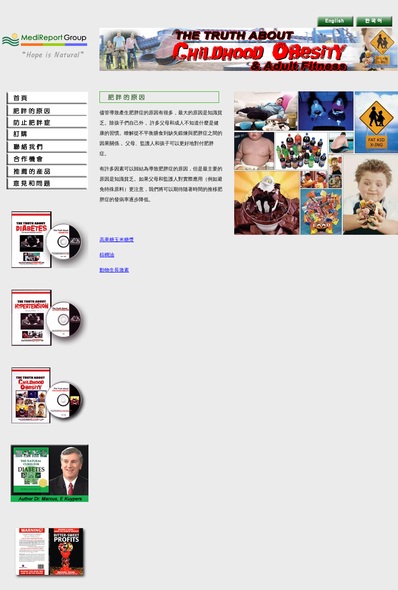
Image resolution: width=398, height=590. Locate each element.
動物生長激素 (114, 270)
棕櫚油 (107, 255)
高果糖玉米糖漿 (117, 240)
